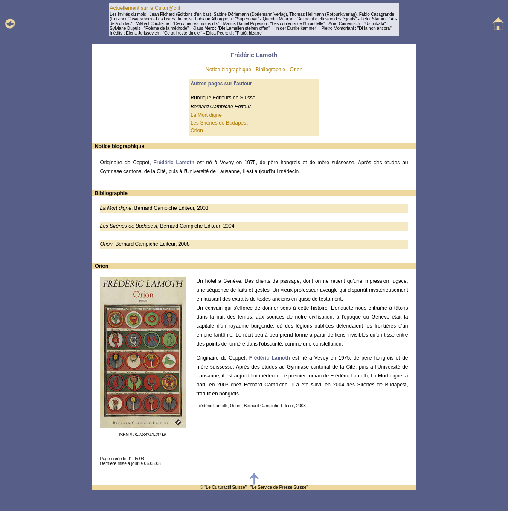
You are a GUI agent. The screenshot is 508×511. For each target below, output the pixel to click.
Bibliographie (270, 70)
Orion (296, 70)
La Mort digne (206, 115)
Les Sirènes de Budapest (219, 123)
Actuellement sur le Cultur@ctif (145, 8)
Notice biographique (228, 70)
